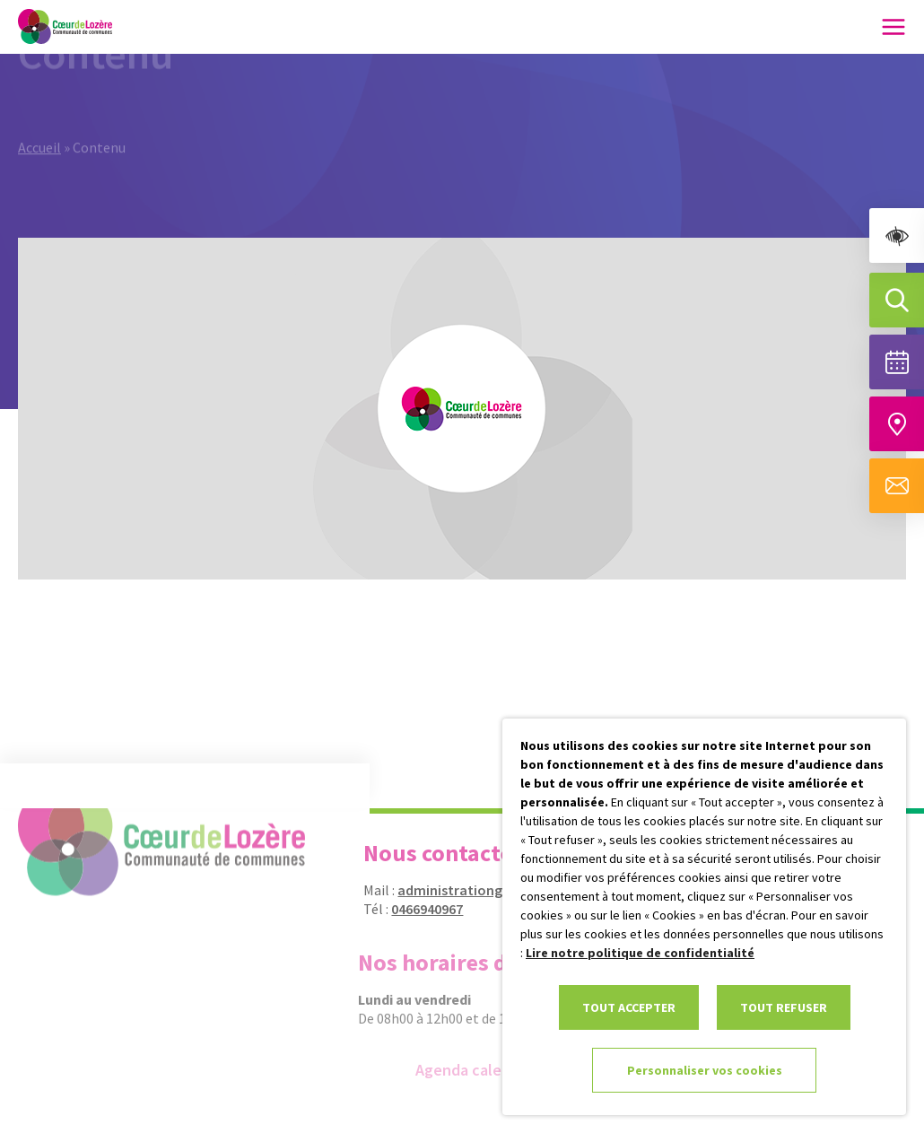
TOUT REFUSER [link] (783, 1007)
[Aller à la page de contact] (896, 485)
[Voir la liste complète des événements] (896, 362)
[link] (896, 235)
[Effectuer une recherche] (896, 300)
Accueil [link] (39, 127)
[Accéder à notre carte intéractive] (896, 424)
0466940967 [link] (418, 909)
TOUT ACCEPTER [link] (629, 1007)
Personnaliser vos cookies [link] (704, 1070)
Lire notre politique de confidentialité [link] (640, 953)
